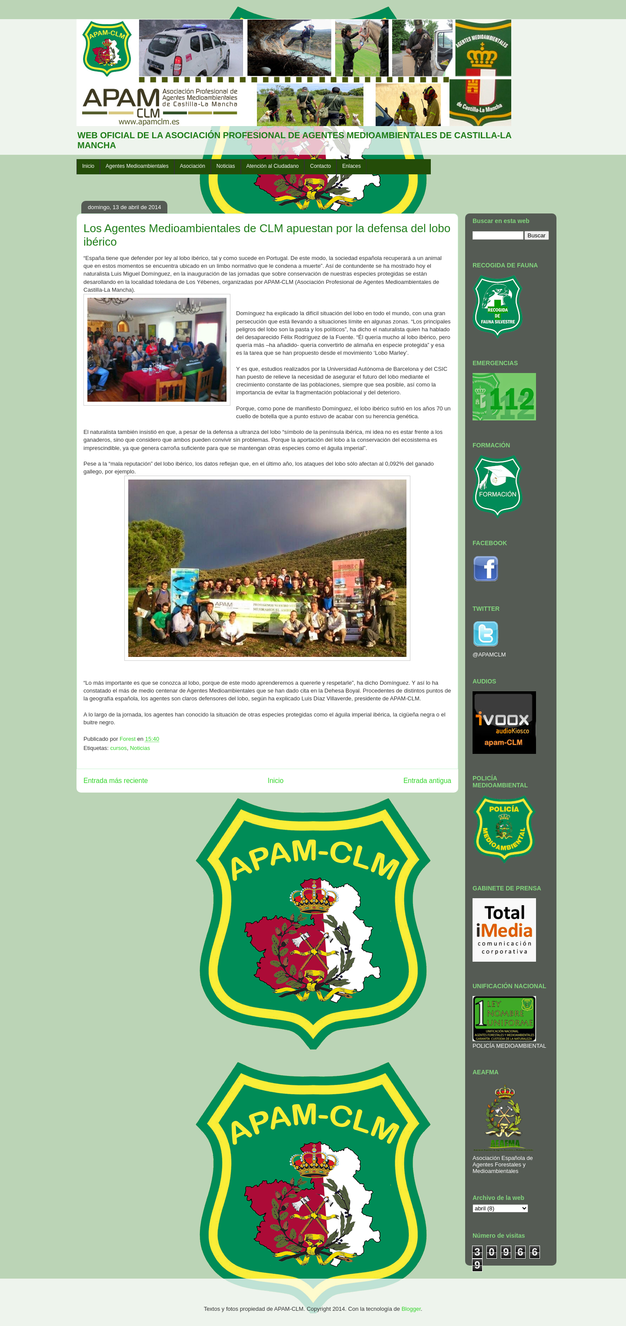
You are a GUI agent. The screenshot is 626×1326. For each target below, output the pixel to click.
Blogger (411, 1309)
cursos (118, 748)
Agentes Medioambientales (137, 166)
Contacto (320, 166)
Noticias (225, 166)
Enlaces (351, 166)
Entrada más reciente (115, 780)
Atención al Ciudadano (272, 166)
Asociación (192, 166)
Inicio (88, 166)
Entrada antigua (427, 780)
